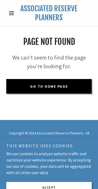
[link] (49, 13)
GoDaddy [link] (59, 144)
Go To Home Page (49, 86)
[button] (12, 13)
